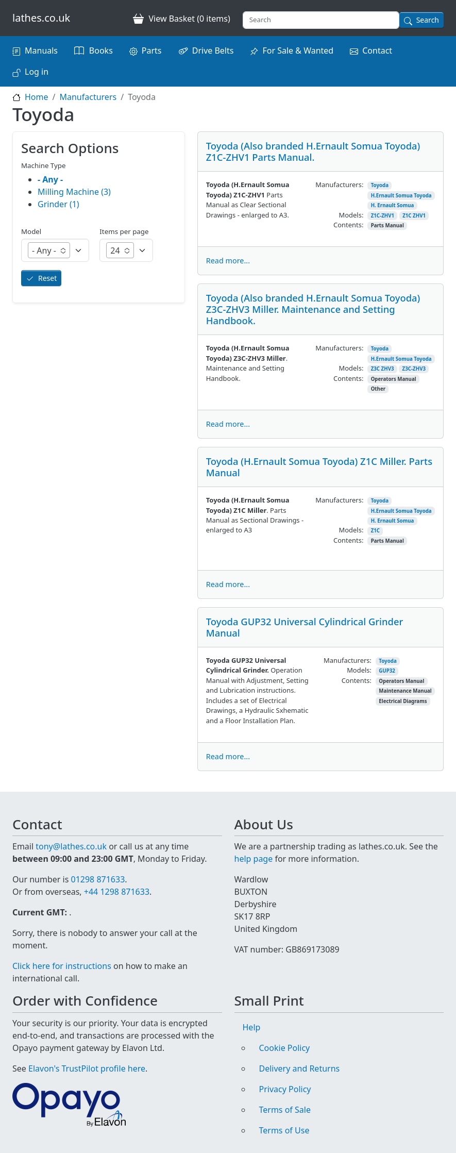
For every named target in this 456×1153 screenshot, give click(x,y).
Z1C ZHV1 (414, 215)
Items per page (123, 231)
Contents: (348, 224)
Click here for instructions (61, 966)
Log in (36, 71)
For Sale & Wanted (297, 50)
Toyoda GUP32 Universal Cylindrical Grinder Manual (304, 627)
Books (101, 50)
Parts (152, 50)
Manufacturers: (339, 184)
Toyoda (380, 185)
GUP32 (387, 670)
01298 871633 (98, 879)
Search (427, 20)
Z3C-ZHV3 (414, 368)
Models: (351, 215)
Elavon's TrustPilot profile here (86, 1068)
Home (36, 97)
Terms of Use (284, 1130)
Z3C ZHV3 (382, 368)
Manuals (41, 50)
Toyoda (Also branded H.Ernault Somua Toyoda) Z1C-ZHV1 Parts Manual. (313, 151)
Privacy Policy (285, 1089)
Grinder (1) (58, 204)
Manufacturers (87, 97)
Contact (377, 50)
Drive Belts (213, 50)
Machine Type (43, 165)
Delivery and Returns (299, 1068)
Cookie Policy (284, 1048)
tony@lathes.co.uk (71, 846)
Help (252, 1027)
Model (31, 231)
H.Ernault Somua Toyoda (401, 195)
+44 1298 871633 (116, 891)
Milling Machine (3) (74, 191)
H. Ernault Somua (392, 205)
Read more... (228, 260)
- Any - (50, 179)
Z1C (375, 530)
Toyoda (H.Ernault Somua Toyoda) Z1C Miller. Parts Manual (319, 467)
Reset (47, 278)
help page (253, 858)
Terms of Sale (285, 1109)
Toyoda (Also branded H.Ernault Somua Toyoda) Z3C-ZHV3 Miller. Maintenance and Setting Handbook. (313, 309)
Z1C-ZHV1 (382, 215)
